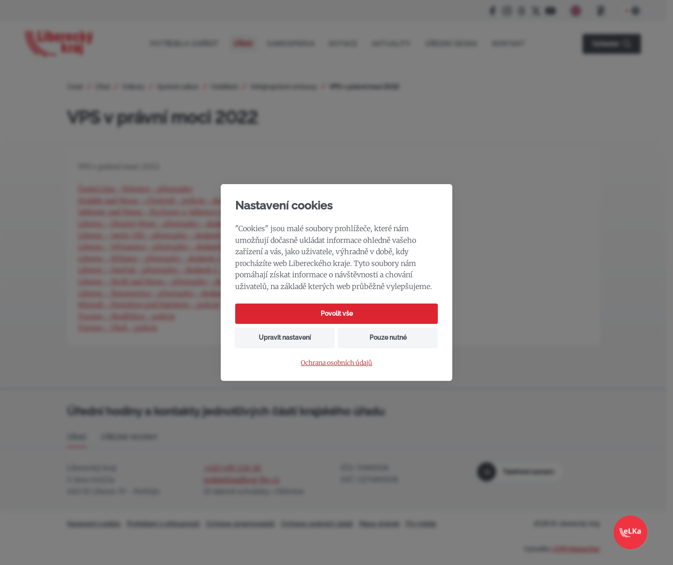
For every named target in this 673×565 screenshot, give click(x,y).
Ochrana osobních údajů (336, 363)
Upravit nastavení (285, 337)
